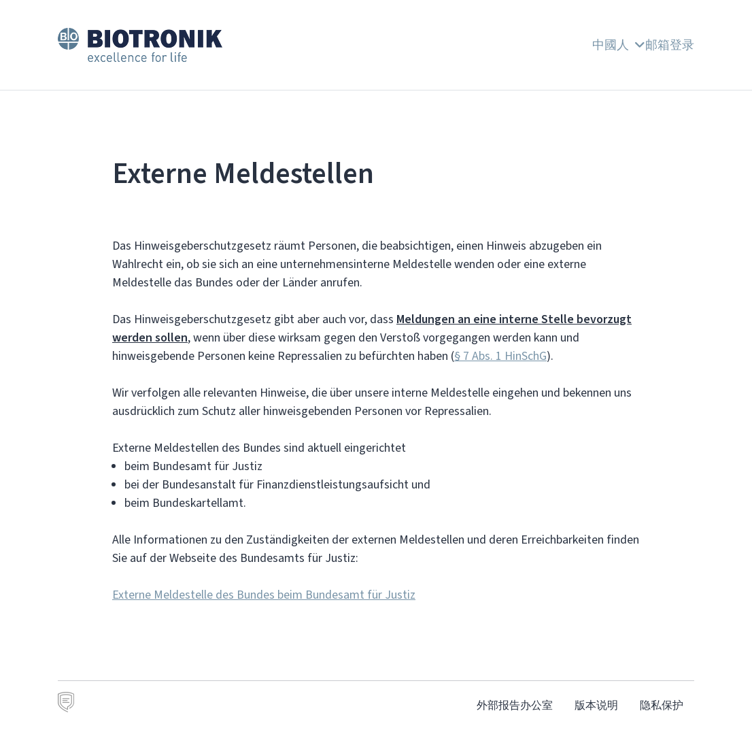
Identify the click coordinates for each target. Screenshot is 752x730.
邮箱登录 (669, 45)
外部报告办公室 (515, 705)
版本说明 (596, 705)
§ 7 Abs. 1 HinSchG (500, 356)
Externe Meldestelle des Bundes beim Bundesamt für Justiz (263, 594)
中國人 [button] (618, 45)
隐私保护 (661, 705)
